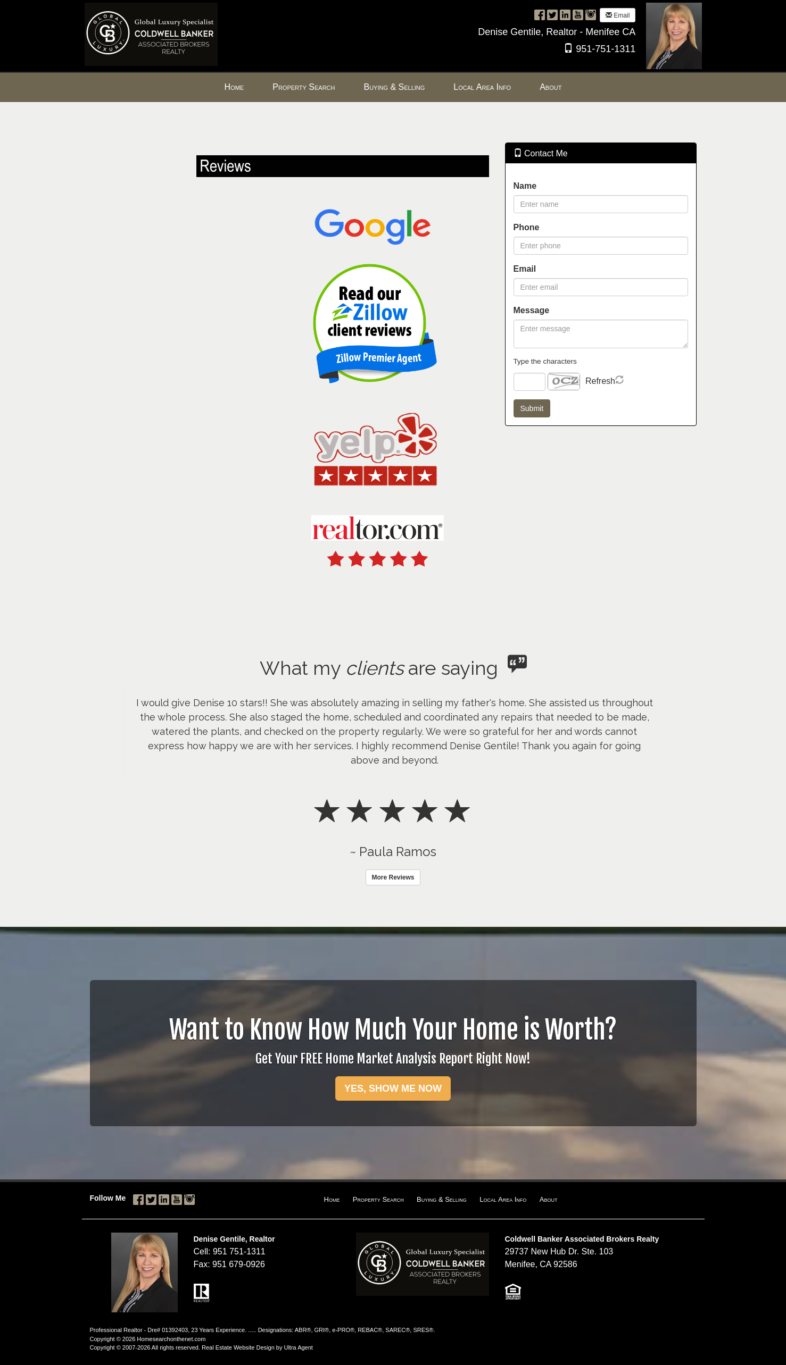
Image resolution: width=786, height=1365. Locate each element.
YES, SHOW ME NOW (393, 1088)
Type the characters (545, 361)
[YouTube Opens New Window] (578, 14)
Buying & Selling (442, 1199)
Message (532, 310)
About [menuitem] (550, 86)
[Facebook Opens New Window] (539, 14)
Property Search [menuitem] (303, 86)
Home (332, 1199)
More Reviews (392, 877)
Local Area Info (502, 1199)
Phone (527, 227)
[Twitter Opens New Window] (552, 14)
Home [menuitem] (234, 86)
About (549, 1199)
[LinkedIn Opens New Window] (565, 14)
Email (618, 15)
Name (525, 185)
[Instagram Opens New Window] (590, 14)
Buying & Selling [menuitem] (394, 86)
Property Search (378, 1199)
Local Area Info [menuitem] (482, 86)
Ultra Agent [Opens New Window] (298, 1347)
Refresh (600, 381)
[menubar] (393, 87)
